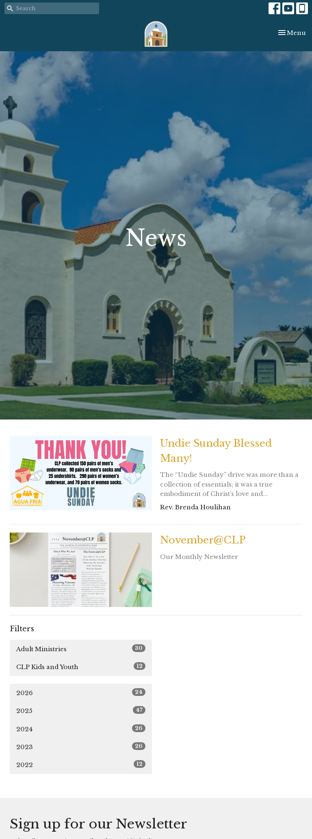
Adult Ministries (80, 648)
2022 (80, 764)
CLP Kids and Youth (80, 666)
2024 (80, 728)
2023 (80, 746)
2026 (80, 692)
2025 (80, 710)
